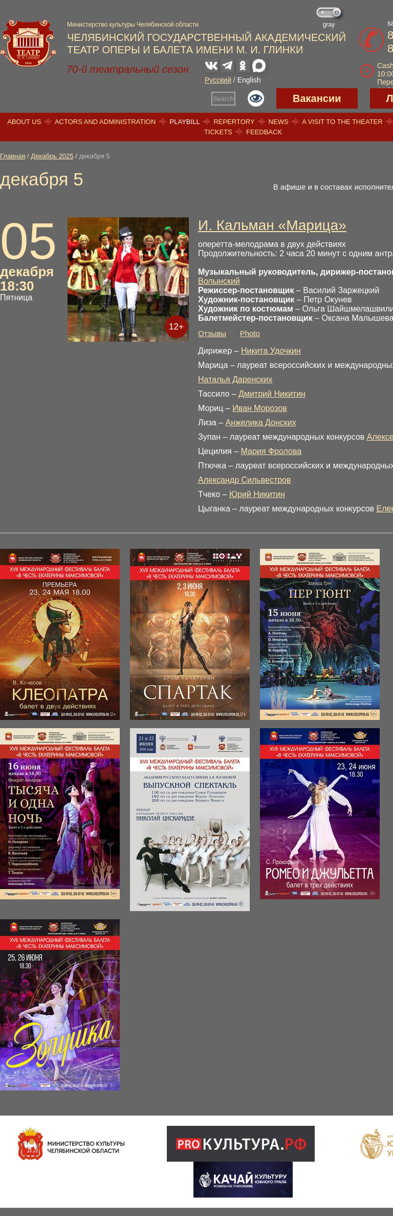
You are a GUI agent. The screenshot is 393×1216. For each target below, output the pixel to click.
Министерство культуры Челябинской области (133, 24)
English (249, 80)
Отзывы (212, 333)
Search (223, 98)
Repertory (233, 122)
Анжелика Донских (260, 422)
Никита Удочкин (271, 350)
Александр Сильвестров (244, 480)
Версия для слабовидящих (256, 98)
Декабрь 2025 (52, 156)
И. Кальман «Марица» (272, 225)
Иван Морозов (259, 408)
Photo (250, 333)
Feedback (264, 132)
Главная (12, 156)
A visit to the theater (342, 122)
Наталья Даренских (235, 379)
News (279, 122)
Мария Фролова (271, 451)
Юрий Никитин (257, 494)
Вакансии (317, 98)
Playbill (185, 122)
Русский (218, 80)
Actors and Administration (105, 122)
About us (24, 122)
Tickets (218, 132)
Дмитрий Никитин (271, 393)
